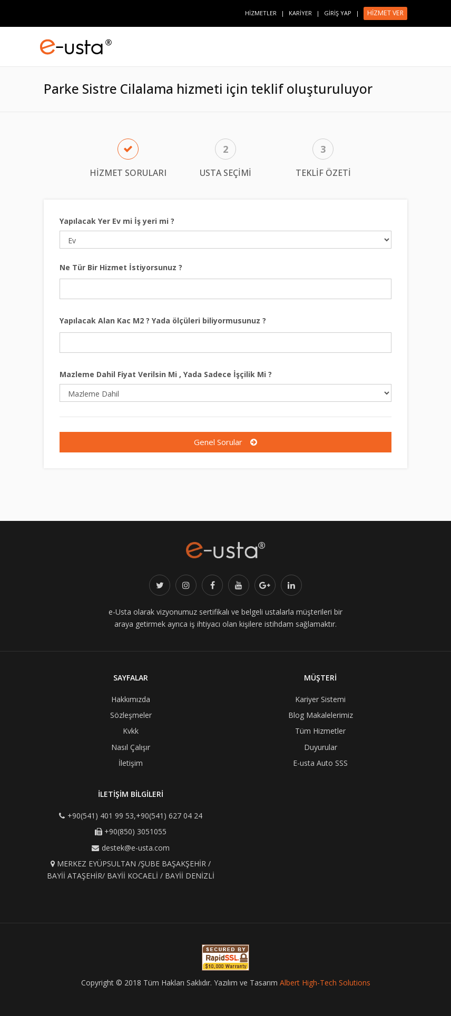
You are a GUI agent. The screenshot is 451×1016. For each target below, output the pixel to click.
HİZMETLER (261, 13)
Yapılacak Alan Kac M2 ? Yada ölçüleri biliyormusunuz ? (163, 320)
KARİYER (300, 13)
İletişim (131, 763)
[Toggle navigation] (410, 42)
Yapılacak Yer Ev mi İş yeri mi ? (117, 221)
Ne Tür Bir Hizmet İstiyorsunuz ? (121, 267)
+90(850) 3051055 (135, 831)
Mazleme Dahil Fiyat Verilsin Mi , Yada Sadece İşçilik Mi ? (166, 374)
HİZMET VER (385, 12)
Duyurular (320, 747)
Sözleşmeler (131, 715)
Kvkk (131, 731)
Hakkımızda (130, 699)
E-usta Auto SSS (320, 763)
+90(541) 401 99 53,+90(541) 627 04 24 (134, 816)
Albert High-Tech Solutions (325, 983)
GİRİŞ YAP (337, 13)
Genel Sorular (225, 442)
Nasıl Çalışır (130, 747)
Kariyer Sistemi (320, 699)
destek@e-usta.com (136, 848)
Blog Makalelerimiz (320, 715)
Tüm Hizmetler (320, 731)
